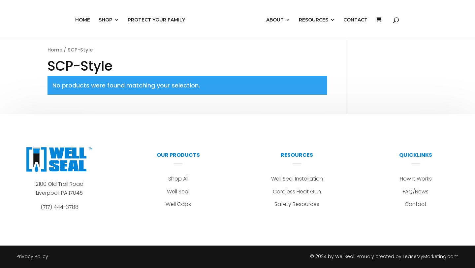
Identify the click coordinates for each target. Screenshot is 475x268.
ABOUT (275, 20)
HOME (82, 20)
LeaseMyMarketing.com (431, 256)
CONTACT (355, 20)
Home (55, 50)
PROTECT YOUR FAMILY (156, 20)
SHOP (105, 20)
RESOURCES (313, 20)
